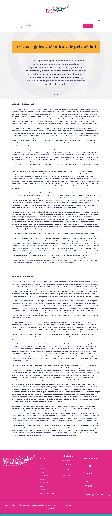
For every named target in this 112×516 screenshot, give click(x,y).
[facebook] (85, 465)
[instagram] (90, 465)
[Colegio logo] (58, 4)
